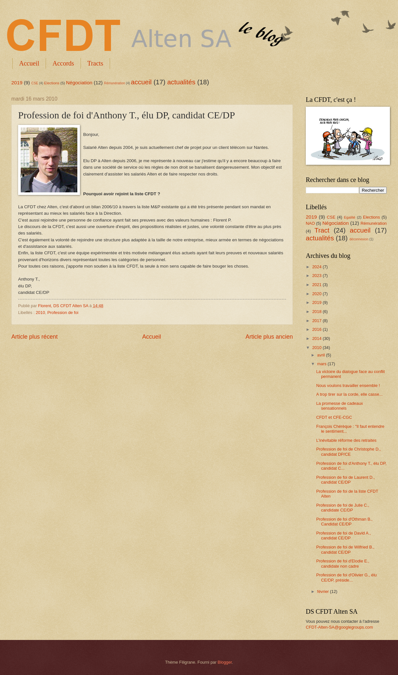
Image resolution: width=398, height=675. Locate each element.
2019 (16, 82)
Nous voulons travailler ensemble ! (348, 385)
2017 (317, 320)
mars (322, 363)
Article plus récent (34, 336)
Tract (322, 230)
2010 (40, 312)
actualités (181, 82)
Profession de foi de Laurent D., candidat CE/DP (345, 480)
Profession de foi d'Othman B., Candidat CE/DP (344, 521)
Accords (63, 63)
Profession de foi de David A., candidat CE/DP (343, 535)
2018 (317, 311)
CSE (34, 83)
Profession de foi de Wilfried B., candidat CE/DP (345, 549)
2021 (317, 284)
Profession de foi (62, 312)
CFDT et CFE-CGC (334, 417)
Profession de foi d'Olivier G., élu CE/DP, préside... (346, 577)
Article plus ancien (269, 336)
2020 (317, 293)
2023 (317, 275)
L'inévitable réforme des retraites (346, 440)
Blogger (225, 662)
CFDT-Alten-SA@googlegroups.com (339, 627)
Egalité (349, 217)
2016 (317, 329)
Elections (51, 83)
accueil (141, 82)
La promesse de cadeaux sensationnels (339, 406)
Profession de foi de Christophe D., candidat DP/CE (348, 451)
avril (321, 355)
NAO (310, 223)
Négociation (79, 82)
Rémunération (114, 83)
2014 (317, 338)
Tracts (95, 63)
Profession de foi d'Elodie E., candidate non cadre (342, 563)
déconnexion (358, 239)
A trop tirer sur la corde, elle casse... (349, 394)
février (323, 591)
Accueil (29, 63)
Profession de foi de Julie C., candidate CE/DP (342, 507)
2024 (317, 266)
